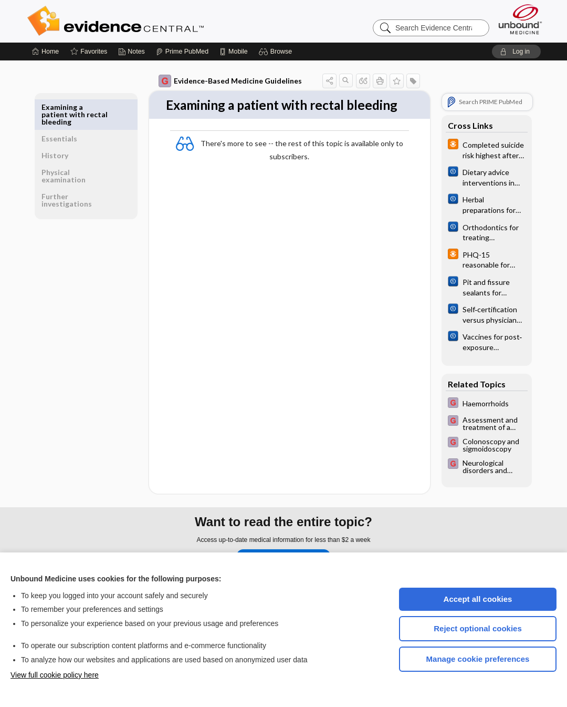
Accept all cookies (478, 599)
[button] (277, 51)
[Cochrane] (483, 176)
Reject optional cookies (478, 628)
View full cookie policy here (54, 675)
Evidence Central (157, 21)
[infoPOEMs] (483, 149)
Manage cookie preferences (478, 658)
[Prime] (182, 51)
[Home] (45, 51)
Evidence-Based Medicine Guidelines (226, 81)
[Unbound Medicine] (520, 19)
